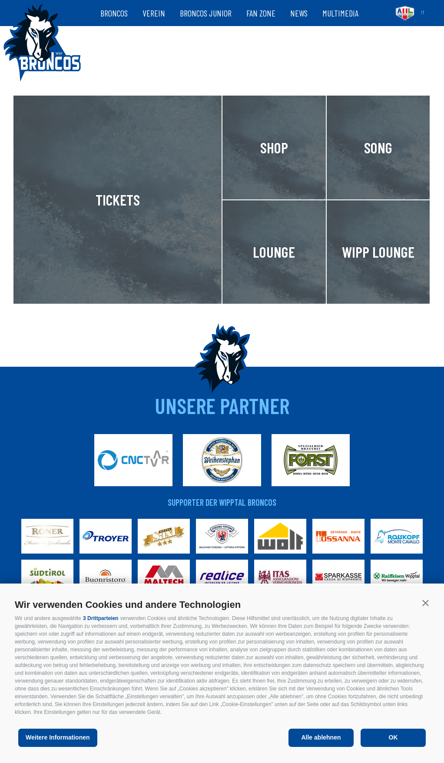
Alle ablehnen (321, 737)
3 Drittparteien (100, 618)
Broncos (114, 13)
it (422, 12)
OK (393, 737)
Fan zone (260, 13)
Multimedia (340, 13)
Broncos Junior (206, 13)
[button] (425, 603)
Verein (153, 13)
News (299, 13)
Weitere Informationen (58, 737)
